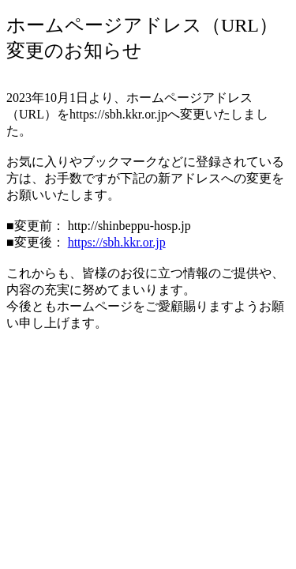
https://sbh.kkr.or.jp (117, 242)
